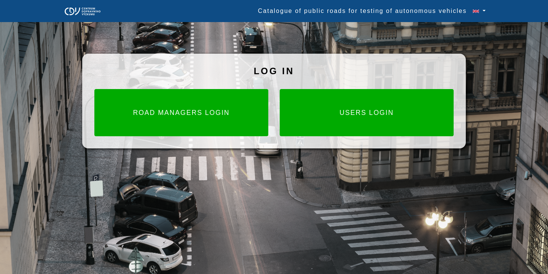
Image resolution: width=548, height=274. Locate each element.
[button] (476, 11)
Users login (366, 112)
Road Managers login (181, 112)
